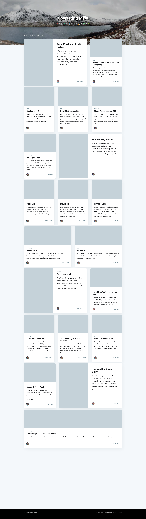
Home (26, 35)
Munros (32, 35)
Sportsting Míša (28, 512)
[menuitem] (26, 35)
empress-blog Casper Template (113, 512)
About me (40, 35)
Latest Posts (99, 512)
